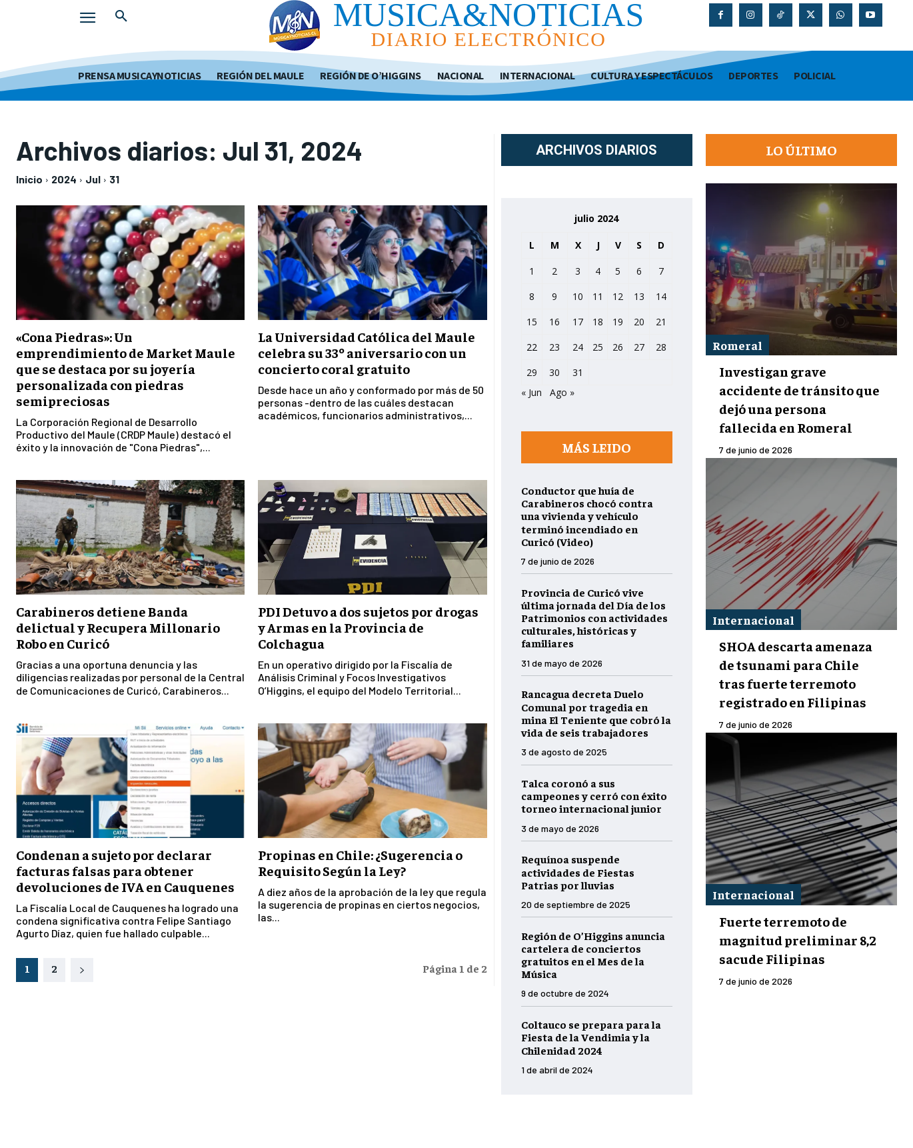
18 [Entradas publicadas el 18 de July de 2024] (597, 321)
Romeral (737, 345)
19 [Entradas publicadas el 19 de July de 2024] (617, 321)
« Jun (531, 392)
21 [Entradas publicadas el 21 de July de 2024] (661, 321)
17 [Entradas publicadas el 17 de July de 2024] (577, 321)
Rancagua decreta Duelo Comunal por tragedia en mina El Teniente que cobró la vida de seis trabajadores (596, 713)
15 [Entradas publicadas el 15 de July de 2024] (531, 321)
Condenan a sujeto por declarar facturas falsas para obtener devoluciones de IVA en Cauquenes (125, 870)
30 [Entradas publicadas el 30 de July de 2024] (554, 372)
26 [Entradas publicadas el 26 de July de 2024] (617, 347)
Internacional (753, 619)
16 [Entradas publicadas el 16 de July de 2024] (554, 321)
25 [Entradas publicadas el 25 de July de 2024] (597, 347)
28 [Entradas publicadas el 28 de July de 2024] (661, 347)
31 (114, 179)
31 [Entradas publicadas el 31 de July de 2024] (577, 372)
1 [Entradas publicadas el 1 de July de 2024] (531, 271)
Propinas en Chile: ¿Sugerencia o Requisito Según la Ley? (360, 862)
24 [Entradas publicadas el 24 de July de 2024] (577, 347)
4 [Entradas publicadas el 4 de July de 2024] (597, 271)
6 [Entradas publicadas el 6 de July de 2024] (639, 271)
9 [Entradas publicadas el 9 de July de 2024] (554, 296)
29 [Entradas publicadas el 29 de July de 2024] (531, 372)
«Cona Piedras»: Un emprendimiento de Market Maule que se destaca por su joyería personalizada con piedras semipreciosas (125, 368)
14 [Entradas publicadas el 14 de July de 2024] (661, 296)
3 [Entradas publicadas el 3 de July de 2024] (577, 271)
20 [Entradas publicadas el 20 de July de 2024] (639, 321)
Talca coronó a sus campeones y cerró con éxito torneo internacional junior (594, 795)
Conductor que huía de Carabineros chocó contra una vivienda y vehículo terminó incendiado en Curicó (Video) (587, 515)
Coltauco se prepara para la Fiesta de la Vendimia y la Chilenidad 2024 (591, 1036)
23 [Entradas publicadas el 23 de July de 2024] (554, 347)
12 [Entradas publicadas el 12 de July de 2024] (617, 296)
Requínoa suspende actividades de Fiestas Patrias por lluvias (577, 871)
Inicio (29, 179)
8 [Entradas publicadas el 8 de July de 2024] (531, 296)
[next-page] (82, 970)
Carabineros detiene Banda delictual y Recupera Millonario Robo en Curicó (118, 627)
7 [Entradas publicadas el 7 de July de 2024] (661, 271)
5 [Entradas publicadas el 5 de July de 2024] (617, 271)
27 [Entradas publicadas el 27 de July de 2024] (639, 347)
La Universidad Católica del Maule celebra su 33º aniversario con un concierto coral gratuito (366, 352)
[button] (121, 16)
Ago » (562, 392)
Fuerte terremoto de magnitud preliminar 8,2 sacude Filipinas (797, 940)
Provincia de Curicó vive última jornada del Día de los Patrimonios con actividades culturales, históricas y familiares (594, 617)
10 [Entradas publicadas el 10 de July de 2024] (577, 296)
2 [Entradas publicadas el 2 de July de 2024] (554, 271)
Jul (93, 179)
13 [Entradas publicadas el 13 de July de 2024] (639, 296)
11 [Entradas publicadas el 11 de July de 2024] (597, 296)
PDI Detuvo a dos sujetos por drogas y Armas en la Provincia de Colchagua (368, 627)
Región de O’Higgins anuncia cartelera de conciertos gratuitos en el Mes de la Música (593, 955)
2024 (64, 179)
